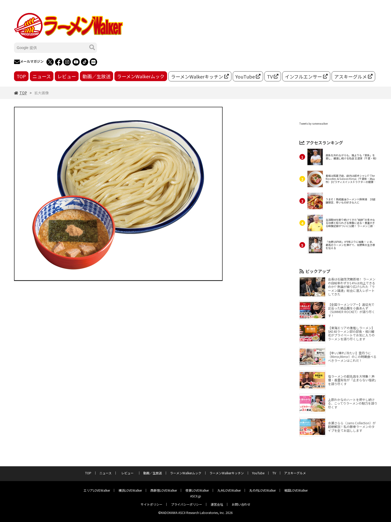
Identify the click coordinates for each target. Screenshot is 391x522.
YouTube (247, 76)
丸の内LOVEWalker (262, 490)
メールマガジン (29, 62)
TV (272, 76)
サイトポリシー (151, 504)
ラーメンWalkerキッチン (200, 76)
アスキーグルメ (353, 76)
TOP (21, 76)
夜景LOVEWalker (197, 490)
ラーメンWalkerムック (140, 76)
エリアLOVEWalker (97, 490)
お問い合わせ (241, 504)
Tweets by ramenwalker (313, 123)
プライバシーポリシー (186, 504)
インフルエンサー (306, 76)
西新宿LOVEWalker (163, 490)
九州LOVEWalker (229, 490)
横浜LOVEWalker (130, 490)
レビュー (66, 76)
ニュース (41, 76)
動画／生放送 (97, 76)
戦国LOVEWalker (296, 490)
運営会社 (217, 504)
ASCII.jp (195, 496)
